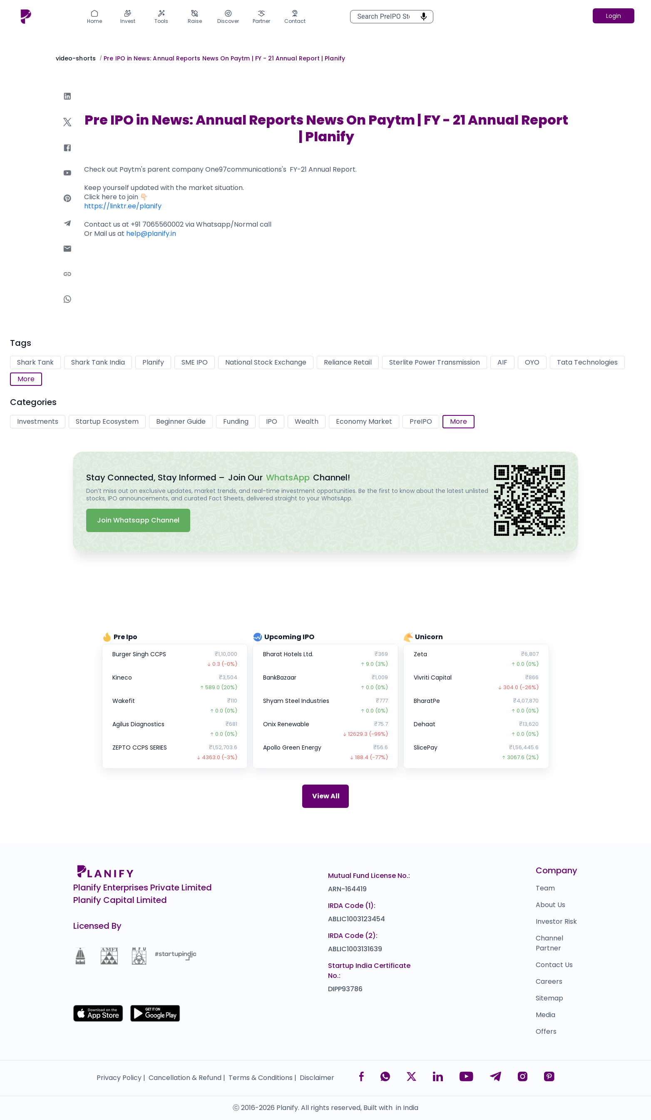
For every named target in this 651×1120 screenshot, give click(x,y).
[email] (67, 257)
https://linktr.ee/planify (123, 206)
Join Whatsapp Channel (138, 520)
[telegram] (67, 231)
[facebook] (67, 156)
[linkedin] (67, 104)
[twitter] (67, 130)
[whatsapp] (67, 307)
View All (326, 796)
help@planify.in (151, 233)
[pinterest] (67, 206)
